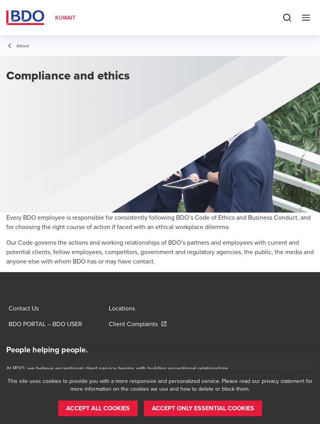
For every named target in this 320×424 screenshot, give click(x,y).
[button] (98, 408)
